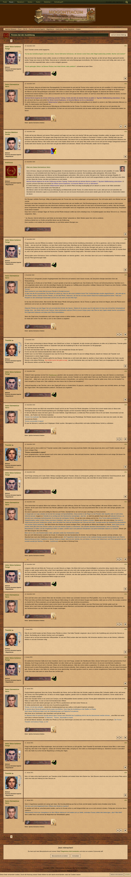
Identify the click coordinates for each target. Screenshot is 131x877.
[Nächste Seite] (16, 40)
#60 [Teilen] (125, 800)
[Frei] (19, 171)
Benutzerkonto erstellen (60, 856)
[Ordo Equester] (19, 148)
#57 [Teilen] (125, 688)
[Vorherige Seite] (4, 40)
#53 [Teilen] (125, 564)
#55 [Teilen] (125, 629)
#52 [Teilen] (125, 502)
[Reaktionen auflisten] (27, 559)
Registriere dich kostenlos (70, 851)
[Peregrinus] (19, 168)
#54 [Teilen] (125, 594)
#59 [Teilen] (125, 772)
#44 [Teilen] (125, 162)
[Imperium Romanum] (65, 16)
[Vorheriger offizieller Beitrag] (117, 334)
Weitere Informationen (117, 874)
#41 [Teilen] (125, 46)
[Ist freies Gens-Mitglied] (19, 146)
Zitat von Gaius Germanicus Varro (38, 167)
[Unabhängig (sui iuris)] (19, 174)
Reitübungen (53, 375)
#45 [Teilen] (125, 239)
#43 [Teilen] (125, 131)
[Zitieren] (125, 78)
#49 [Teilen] (125, 405)
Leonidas (14, 38)
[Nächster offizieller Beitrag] (120, 126)
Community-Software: (65, 871)
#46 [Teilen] (125, 275)
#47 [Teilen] (125, 339)
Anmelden (75, 856)
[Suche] (126, 2)
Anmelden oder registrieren (114, 2)
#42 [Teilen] (125, 83)
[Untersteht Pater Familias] (19, 60)
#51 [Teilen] (125, 472)
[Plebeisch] (19, 57)
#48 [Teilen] (125, 371)
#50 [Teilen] (125, 444)
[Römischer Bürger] (19, 54)
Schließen (127, 874)
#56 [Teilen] (125, 657)
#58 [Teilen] (125, 743)
